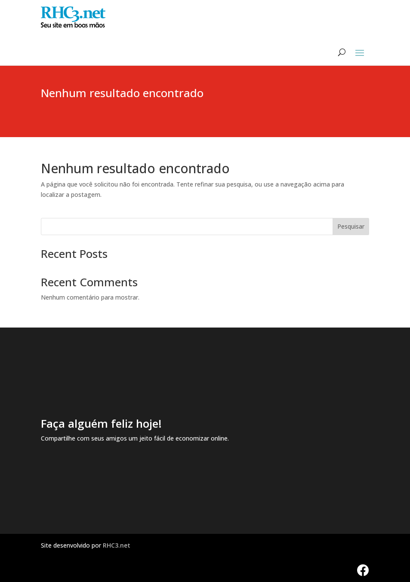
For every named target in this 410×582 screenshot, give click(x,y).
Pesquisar (350, 226)
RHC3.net (116, 545)
